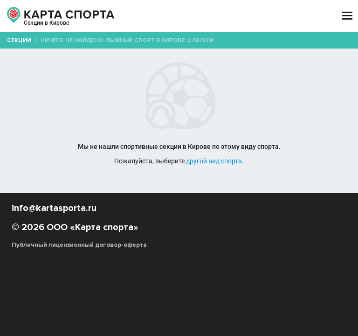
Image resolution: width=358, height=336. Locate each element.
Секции (19, 40)
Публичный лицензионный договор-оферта (79, 245)
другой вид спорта (214, 161)
